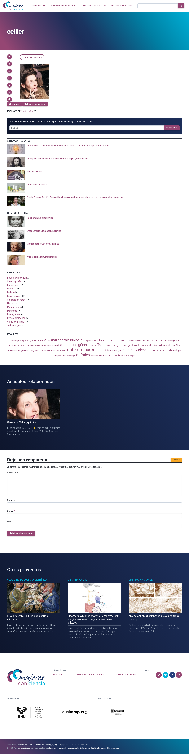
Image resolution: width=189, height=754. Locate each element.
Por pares (12, 310)
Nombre (12, 500)
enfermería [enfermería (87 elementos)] (34, 345)
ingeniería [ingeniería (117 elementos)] (23, 350)
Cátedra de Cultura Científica (89, 674)
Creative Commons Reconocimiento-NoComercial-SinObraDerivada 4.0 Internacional (84, 748)
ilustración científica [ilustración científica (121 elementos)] (170, 345)
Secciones (58, 674)
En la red (11, 292)
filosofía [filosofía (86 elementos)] (93, 345)
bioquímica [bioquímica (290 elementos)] (107, 340)
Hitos (10, 303)
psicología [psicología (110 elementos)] (71, 355)
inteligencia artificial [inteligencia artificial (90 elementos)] (37, 351)
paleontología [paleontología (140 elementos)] (174, 350)
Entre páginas (14, 296)
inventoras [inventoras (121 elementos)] (50, 350)
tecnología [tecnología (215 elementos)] (114, 355)
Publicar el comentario (21, 533)
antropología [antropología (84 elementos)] (15, 341)
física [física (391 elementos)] (101, 345)
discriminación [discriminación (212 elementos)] (158, 340)
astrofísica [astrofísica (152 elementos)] (45, 340)
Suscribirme (171, 127)
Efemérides (13, 285)
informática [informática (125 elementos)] (13, 350)
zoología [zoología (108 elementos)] (131, 355)
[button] (9, 56)
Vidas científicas (15, 321)
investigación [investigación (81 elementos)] (60, 351)
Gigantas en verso (16, 299)
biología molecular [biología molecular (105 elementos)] (91, 341)
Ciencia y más (14, 281)
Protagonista (13, 314)
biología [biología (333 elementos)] (76, 340)
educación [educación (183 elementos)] (23, 345)
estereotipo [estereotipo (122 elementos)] (52, 345)
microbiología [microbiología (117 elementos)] (114, 350)
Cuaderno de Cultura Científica (27, 579)
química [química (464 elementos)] (83, 355)
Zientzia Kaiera (77, 579)
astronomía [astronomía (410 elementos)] (60, 340)
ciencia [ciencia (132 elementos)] (145, 340)
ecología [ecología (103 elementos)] (12, 345)
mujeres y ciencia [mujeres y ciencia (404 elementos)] (135, 350)
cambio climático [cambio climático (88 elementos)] (135, 341)
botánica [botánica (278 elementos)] (122, 340)
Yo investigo (13, 325)
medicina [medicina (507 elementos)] (100, 350)
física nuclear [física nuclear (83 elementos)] (111, 345)
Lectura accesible (32, 57)
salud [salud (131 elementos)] (93, 355)
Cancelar (176, 460)
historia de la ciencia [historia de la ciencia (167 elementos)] (149, 345)
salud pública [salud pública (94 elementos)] (101, 356)
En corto (11, 288)
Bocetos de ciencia (17, 277)
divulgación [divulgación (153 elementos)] (173, 340)
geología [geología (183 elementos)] (132, 345)
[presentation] (94, 149)
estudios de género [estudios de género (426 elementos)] (73, 344)
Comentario (13, 472)
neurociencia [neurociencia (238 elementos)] (158, 350)
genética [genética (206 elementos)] (122, 345)
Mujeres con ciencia (125, 674)
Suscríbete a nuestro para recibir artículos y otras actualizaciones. (51, 121)
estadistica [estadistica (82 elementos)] (42, 345)
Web (9, 521)
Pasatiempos (14, 307)
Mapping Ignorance (141, 579)
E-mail (11, 511)
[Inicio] (13, 6)
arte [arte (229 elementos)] (36, 340)
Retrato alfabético (16, 318)
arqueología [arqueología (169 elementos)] (26, 340)
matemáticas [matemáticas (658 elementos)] (78, 349)
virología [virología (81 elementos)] (124, 356)
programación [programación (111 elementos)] (60, 355)
